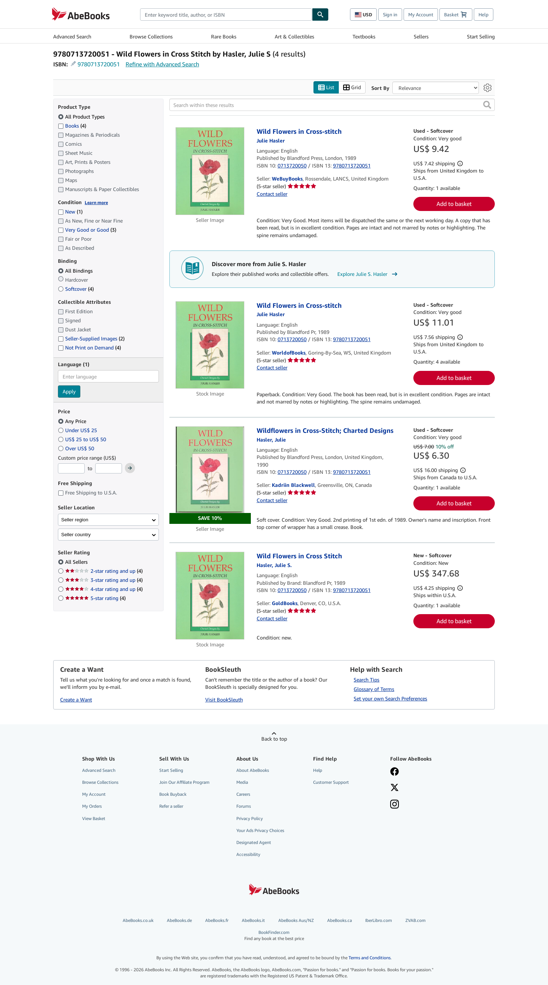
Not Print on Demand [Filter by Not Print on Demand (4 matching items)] (89, 347)
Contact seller (272, 194)
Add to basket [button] (454, 203)
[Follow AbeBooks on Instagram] (394, 804)
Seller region (74, 519)
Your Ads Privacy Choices (260, 830)
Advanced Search (72, 36)
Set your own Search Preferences (390, 698)
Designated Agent (253, 842)
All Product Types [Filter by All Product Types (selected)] (82, 116)
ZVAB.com (415, 920)
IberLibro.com (378, 920)
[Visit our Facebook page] (394, 772)
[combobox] (226, 14)
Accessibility (248, 854)
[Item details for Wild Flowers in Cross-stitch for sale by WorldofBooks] (210, 345)
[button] (487, 105)
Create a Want (76, 699)
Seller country (76, 534)
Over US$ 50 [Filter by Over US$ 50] (77, 448)
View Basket (93, 818)
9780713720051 (98, 64)
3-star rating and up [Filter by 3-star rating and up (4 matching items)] (104, 580)
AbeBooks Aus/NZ (296, 920)
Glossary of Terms (374, 689)
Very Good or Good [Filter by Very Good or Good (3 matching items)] (87, 230)
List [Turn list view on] (326, 87)
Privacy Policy (249, 818)
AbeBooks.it (253, 920)
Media (242, 782)
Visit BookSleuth (224, 699)
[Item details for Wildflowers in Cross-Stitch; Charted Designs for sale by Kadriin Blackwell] (210, 475)
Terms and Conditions (370, 957)
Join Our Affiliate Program (184, 782)
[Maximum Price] (108, 468)
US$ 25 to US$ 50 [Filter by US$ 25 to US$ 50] (83, 439)
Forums (243, 806)
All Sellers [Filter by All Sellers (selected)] (77, 562)
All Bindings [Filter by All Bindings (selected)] (76, 271)
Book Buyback (172, 794)
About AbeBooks (252, 770)
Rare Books (223, 36)
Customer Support (331, 782)
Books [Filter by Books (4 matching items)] (72, 125)
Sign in (390, 14)
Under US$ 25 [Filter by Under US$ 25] (78, 430)
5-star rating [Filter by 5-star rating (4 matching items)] (95, 598)
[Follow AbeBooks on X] (394, 788)
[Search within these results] (332, 105)
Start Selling (481, 36)
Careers (243, 794)
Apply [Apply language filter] (69, 391)
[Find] (320, 14)
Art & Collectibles (294, 36)
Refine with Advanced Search (162, 64)
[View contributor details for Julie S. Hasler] (274, 565)
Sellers (421, 36)
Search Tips (366, 679)
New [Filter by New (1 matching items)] (70, 211)
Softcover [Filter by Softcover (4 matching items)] (76, 289)
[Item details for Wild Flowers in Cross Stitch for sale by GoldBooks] (210, 595)
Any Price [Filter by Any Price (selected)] (73, 421)
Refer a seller (171, 806)
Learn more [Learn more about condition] (96, 202)
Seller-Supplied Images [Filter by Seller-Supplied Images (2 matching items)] (91, 338)
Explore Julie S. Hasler (368, 274)
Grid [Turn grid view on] (352, 87)
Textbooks (364, 36)
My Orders (92, 806)
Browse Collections (151, 36)
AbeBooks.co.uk (138, 920)
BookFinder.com (274, 935)
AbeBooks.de (179, 920)
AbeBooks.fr (216, 920)
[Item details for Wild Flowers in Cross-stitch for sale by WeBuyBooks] (210, 171)
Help (484, 14)
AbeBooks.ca (339, 920)
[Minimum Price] (71, 468)
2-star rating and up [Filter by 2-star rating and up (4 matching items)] (104, 571)
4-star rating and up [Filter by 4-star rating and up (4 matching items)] (104, 589)
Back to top (274, 739)
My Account (420, 14)
